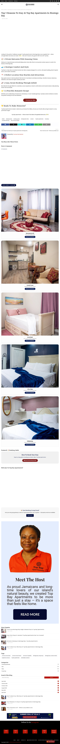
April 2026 (30, 681)
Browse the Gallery (27, 109)
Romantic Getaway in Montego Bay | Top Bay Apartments (22, 641)
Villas (30, 668)
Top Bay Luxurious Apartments (15, 742)
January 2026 (30, 683)
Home (2, 1)
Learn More (30, 515)
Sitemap (15, 1)
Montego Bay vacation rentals (51, 655)
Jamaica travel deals (6, 655)
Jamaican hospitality (27, 655)
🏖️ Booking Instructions (32, 740)
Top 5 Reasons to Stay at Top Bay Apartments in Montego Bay (23, 701)
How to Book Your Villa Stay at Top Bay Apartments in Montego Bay (25, 647)
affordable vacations (25, 657)
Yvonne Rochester (18, 134)
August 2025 (30, 688)
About (6, 1)
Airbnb (5, 9)
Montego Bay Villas (25, 118)
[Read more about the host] (30, 623)
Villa (30, 666)
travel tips (47, 118)
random (32, 118)
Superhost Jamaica (6, 657)
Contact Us (10, 1)
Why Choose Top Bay (15, 120)
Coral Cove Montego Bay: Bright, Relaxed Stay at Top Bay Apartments (25, 629)
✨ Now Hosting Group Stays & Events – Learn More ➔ (48, 740)
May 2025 (30, 690)
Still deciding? (50, 741)
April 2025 (30, 692)
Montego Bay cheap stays (38, 655)
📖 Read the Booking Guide (30, 460)
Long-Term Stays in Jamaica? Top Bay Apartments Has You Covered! (25, 635)
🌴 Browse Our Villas (30, 100)
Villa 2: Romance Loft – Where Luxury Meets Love (20, 707)
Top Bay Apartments (39, 118)
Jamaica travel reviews (16, 655)
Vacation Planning (5, 120)
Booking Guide (9, 118)
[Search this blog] (22, 677)
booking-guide (17, 118)
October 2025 (30, 685)
